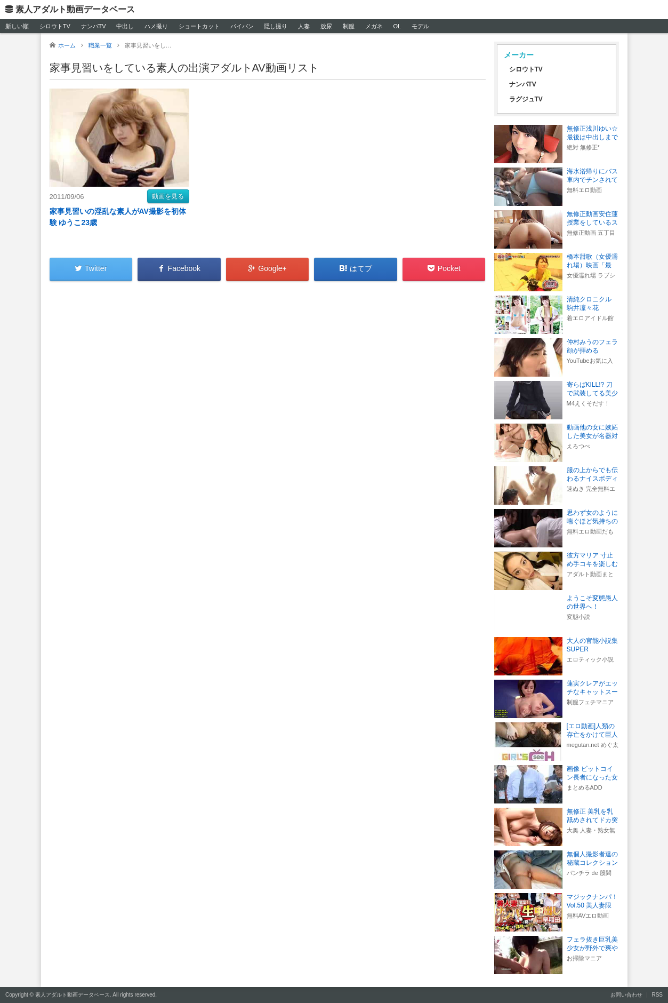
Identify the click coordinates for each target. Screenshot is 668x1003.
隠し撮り (275, 26)
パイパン (242, 26)
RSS (657, 995)
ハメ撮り (156, 26)
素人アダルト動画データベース (75, 9)
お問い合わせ (626, 995)
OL (397, 26)
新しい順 (17, 26)
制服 (349, 26)
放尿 (326, 26)
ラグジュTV (526, 99)
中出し (125, 26)
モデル (420, 26)
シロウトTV (54, 26)
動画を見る (168, 196)
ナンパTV (93, 26)
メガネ (374, 26)
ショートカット (199, 26)
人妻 (304, 26)
